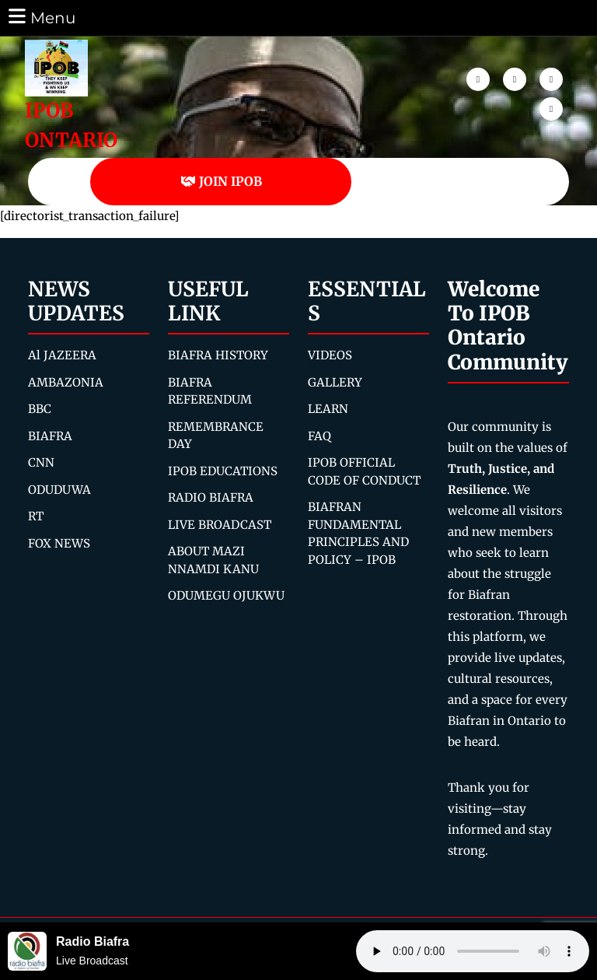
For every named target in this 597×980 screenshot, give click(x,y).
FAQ (319, 436)
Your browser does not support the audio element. (472, 951)
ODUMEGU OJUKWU (226, 595)
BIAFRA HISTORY (218, 355)
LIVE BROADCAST (219, 524)
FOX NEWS (59, 543)
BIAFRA (50, 436)
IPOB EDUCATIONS (223, 471)
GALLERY (335, 382)
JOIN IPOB (221, 181)
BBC (39, 408)
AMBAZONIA (65, 382)
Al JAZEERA (62, 355)
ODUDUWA (59, 489)
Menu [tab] (40, 16)
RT (36, 516)
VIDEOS (330, 355)
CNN (41, 462)
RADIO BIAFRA (210, 497)
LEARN (328, 408)
